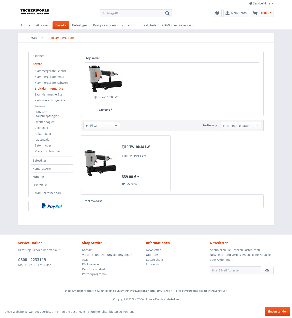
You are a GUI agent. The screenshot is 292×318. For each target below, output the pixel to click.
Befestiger (39, 160)
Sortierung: (210, 125)
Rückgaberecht (92, 264)
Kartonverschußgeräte (50, 100)
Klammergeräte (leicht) (50, 71)
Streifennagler (44, 122)
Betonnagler (43, 145)
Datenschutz (154, 260)
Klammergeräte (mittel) (50, 77)
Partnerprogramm (94, 274)
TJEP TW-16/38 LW (105, 97)
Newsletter (153, 250)
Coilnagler (41, 128)
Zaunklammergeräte (48, 94)
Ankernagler (43, 134)
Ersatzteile (40, 185)
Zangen (40, 106)
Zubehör (38, 177)
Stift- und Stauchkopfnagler (47, 114)
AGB (85, 260)
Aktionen (39, 56)
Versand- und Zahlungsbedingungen (107, 255)
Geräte (37, 64)
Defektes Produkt (93, 269)
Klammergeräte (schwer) (51, 83)
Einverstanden (277, 311)
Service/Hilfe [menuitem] (260, 3)
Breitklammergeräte (49, 88)
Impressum (153, 264)
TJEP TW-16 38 (93, 201)
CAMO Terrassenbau (47, 193)
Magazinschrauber (47, 151)
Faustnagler (43, 139)
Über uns (152, 255)
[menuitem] (136, 13)
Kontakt (87, 250)
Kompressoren (43, 168)
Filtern (92, 125)
